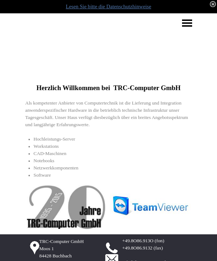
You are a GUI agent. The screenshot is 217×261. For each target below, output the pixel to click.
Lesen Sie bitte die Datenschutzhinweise (108, 6)
